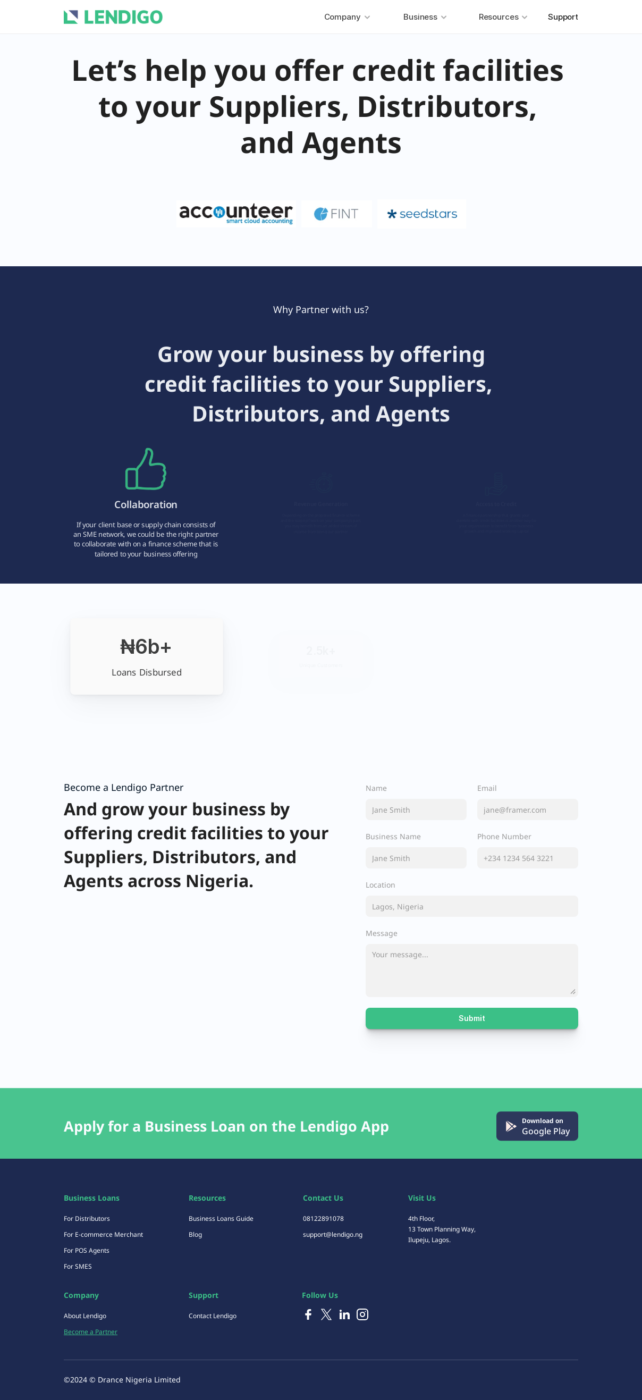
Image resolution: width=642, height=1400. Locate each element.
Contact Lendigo (212, 1315)
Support (563, 17)
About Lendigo (85, 1315)
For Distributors (87, 1218)
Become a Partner (90, 1331)
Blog (195, 1234)
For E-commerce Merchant (103, 1234)
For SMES (78, 1266)
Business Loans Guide (221, 1218)
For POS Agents (86, 1250)
